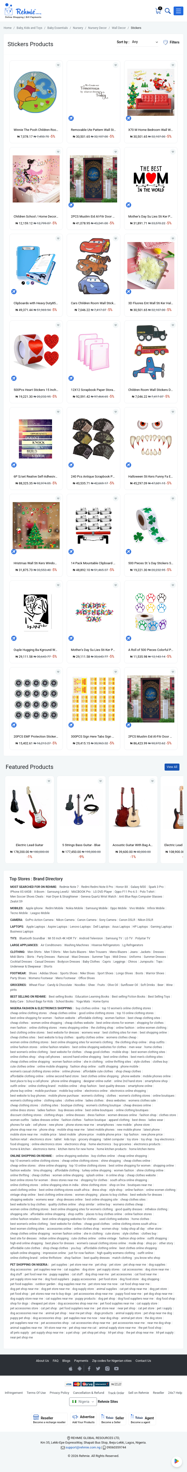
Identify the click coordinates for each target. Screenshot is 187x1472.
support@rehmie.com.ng (82, 1447)
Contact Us (143, 1361)
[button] (178, 11)
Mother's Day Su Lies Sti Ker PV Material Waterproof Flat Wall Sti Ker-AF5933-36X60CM (93, 650)
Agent (142, 1419)
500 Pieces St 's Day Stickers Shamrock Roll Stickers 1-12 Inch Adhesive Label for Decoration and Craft (150, 563)
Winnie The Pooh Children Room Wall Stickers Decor (36, 130)
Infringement (14, 1393)
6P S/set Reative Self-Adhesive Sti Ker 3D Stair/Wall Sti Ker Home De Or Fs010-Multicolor (36, 476)
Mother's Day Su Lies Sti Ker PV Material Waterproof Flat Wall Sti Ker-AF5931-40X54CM (150, 216)
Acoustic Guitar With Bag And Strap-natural (133, 845)
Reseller (158, 1393)
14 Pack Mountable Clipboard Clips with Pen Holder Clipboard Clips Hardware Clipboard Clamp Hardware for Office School (93, 563)
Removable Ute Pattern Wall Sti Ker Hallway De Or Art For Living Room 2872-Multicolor (93, 130)
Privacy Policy (59, 1393)
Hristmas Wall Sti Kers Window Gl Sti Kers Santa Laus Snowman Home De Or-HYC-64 (36, 563)
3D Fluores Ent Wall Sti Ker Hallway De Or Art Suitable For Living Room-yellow (150, 303)
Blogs (66, 1361)
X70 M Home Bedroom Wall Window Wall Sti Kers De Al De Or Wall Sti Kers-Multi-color (150, 130)
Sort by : (123, 42)
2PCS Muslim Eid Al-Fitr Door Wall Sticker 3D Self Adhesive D (93, 216)
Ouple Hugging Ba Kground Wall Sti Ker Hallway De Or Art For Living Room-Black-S (36, 650)
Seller (112, 1419)
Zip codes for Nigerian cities (111, 1361)
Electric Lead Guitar (29, 845)
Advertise (83, 1419)
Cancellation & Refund (88, 1393)
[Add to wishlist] (49, 781)
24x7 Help (175, 1393)
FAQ (55, 1361)
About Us (42, 1361)
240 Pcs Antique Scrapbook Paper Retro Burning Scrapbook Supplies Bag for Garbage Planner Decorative (93, 476)
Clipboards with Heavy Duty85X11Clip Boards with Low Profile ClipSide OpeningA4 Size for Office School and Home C (36, 303)
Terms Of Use (36, 1393)
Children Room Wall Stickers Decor (150, 390)
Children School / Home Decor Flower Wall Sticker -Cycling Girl (36, 216)
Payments (81, 1361)
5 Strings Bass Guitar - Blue (81, 845)
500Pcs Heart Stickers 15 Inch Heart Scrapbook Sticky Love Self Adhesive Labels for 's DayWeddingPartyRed (36, 390)
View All (172, 767)
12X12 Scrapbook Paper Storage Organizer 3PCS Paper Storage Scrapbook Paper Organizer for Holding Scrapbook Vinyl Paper (93, 390)
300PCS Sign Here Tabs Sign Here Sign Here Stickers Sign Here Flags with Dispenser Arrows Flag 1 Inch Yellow (93, 736)
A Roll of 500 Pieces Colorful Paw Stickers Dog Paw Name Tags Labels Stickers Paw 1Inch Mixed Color (150, 650)
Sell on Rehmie (138, 1393)
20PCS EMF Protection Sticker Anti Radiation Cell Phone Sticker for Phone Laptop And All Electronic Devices (36, 736)
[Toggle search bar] (167, 11)
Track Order (116, 1393)
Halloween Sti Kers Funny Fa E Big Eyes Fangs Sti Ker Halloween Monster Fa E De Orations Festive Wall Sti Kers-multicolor (150, 476)
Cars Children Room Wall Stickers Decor (93, 303)
